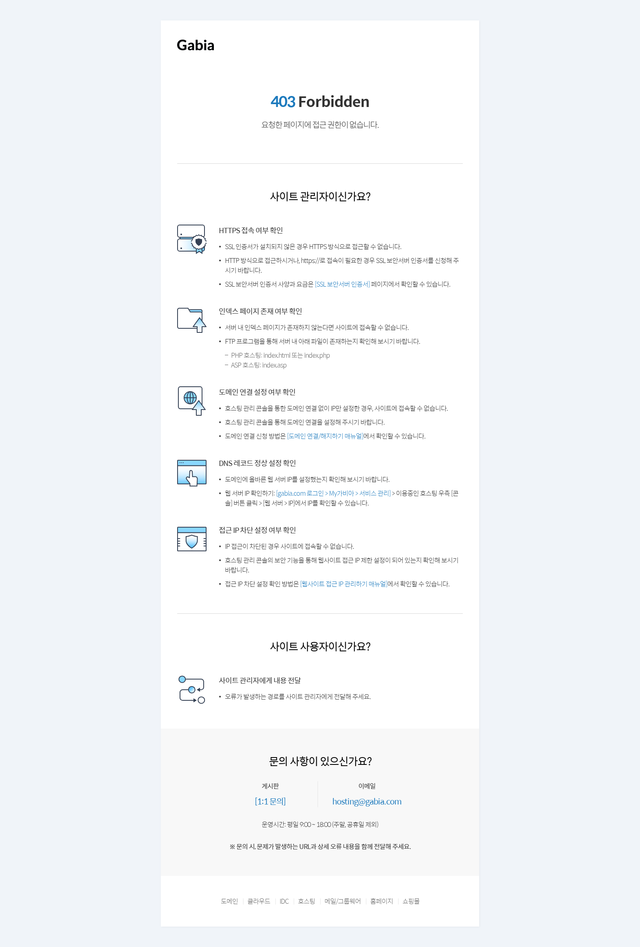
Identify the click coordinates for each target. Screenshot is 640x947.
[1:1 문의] (270, 801)
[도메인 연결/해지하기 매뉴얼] (325, 436)
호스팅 (306, 901)
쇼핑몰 (411, 901)
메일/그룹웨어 (342, 901)
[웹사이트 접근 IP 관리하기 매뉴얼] (343, 584)
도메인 (229, 901)
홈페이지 (381, 901)
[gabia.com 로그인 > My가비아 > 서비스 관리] (333, 493)
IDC (284, 901)
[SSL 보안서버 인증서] (342, 284)
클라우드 (258, 901)
